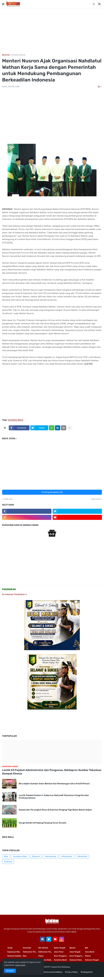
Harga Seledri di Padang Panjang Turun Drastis (42, 823)
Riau (25, 956)
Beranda (6, 55)
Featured (8, 861)
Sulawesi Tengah (92, 960)
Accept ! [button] (10, 970)
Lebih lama (96, 499)
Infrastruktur (66, 856)
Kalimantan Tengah (46, 952)
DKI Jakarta (43, 948)
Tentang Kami (86, 972)
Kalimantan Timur (30, 952)
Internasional (50, 856)
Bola (6, 856)
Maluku (88, 956)
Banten (72, 948)
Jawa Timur (59, 952)
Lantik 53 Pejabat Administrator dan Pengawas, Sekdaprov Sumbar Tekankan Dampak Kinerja (51, 771)
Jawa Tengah (75, 952)
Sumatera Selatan (45, 960)
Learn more (20, 965)
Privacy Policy (71, 972)
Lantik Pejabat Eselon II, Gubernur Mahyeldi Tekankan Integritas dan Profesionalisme (54, 796)
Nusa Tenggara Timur (62, 956)
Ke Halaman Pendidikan (14, 594)
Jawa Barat (89, 952)
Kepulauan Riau (13, 952)
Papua (41, 956)
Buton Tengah (59, 948)
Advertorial (82, 856)
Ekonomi (36, 856)
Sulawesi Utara (76, 960)
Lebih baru (8, 499)
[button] (3, 4)
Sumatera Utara (20, 856)
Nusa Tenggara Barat (77, 956)
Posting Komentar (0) (52, 492)
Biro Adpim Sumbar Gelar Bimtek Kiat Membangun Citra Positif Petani (54, 783)
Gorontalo (27, 948)
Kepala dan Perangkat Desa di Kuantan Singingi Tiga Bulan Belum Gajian (55, 809)
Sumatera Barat (18, 55)
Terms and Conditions (52, 972)
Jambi (9, 948)
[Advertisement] (52, 31)
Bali (86, 948)
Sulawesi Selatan (14, 956)
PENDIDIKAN (9, 589)
